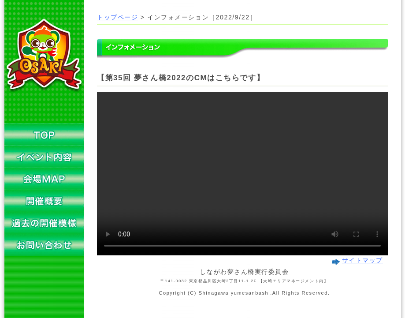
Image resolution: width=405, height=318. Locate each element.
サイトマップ (362, 260)
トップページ (117, 17)
